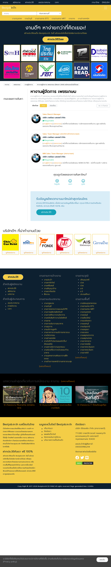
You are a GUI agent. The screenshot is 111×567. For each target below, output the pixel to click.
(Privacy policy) (10, 561)
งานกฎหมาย (49, 375)
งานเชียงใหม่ (85, 390)
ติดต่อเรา (47, 503)
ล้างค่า (6, 121)
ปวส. (82, 355)
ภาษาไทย (95, 2)
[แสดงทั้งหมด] (45, 438)
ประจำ (8, 166)
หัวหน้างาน (10, 257)
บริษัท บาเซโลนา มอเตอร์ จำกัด (54, 117)
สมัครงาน (16, 2)
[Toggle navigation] (105, 7)
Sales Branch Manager (52, 114)
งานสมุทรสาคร (86, 410)
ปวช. (82, 358)
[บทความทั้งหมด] (68, 453)
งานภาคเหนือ (85, 416)
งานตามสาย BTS (42, 18)
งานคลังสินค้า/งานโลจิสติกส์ (55, 390)
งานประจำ (48, 352)
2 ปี (7, 209)
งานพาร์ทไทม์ (49, 355)
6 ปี (7, 225)
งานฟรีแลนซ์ (49, 358)
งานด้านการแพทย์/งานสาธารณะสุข (58, 434)
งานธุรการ (48, 399)
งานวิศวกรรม (49, 407)
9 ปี (7, 236)
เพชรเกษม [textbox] (11, 135)
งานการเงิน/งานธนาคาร (53, 396)
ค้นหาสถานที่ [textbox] (47, 13)
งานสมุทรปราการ (87, 407)
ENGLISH (106, 2)
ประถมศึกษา (85, 366)
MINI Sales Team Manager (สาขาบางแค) (58, 153)
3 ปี (7, 213)
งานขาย (72, 18)
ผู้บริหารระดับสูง (12, 268)
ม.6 (81, 361)
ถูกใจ (83, 182)
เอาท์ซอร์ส (10, 185)
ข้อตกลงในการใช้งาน (52, 509)
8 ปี (7, 232)
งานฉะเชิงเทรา (85, 393)
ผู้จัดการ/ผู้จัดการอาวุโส (13, 263)
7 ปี (7, 229)
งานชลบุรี (84, 387)
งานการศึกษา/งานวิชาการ (54, 387)
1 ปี (7, 205)
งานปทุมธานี (85, 399)
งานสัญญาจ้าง (50, 361)
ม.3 (81, 363)
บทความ (11, 366)
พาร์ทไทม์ (9, 170)
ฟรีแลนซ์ (9, 177)
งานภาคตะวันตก (86, 422)
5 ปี (7, 221)
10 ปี (8, 240)
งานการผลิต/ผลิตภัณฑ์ (53, 384)
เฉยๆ (70, 182)
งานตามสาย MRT (59, 18)
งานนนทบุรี (84, 396)
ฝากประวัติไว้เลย (55, 39)
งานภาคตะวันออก (87, 419)
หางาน (5, 2)
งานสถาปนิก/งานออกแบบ (54, 419)
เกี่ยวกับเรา (48, 500)
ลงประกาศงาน (44, 2)
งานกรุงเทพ (17, 18)
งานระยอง (84, 404)
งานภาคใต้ (84, 425)
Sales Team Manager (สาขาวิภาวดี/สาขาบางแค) (61, 134)
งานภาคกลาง (85, 413)
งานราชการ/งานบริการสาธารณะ (57, 404)
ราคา (57, 2)
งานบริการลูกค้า (50, 402)
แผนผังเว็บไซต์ (50, 506)
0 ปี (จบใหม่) (11, 201)
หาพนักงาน (12, 378)
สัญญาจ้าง (10, 173)
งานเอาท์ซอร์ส (49, 363)
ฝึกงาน (9, 181)
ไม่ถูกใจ (57, 182)
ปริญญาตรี (84, 352)
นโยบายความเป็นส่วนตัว (53, 512)
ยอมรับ (102, 559)
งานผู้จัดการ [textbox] (11, 117)
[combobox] (19, 13)
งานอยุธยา (84, 402)
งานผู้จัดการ (47, 123)
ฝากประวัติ (29, 2)
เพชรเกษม (58, 123)
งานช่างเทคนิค (83, 18)
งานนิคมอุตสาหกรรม (88, 375)
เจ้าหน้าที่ (9, 253)
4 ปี (7, 217)
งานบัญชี (28, 18)
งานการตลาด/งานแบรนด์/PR (55, 381)
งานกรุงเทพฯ (85, 384)
